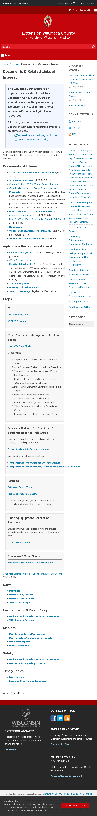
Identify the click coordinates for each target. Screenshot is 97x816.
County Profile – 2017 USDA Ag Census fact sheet (35, 184)
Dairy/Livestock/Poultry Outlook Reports (30, 638)
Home (5, 63)
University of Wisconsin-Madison (48, 38)
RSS (74, 134)
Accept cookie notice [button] (75, 806)
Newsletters (15, 227)
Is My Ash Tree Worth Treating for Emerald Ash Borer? (37, 219)
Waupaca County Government (66, 776)
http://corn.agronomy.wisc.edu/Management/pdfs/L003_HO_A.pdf (45, 466)
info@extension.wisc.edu (56, 794)
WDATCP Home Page (20, 291)
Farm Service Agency (20, 252)
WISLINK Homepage (19, 602)
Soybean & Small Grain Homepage (35, 562)
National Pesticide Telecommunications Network (34, 616)
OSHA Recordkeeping (20, 260)
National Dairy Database (22, 594)
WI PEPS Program (17, 321)
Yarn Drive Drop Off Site (81, 306)
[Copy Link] (23, 693)
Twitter (76, 127)
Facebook (77, 121)
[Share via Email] (18, 693)
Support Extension (86, 3)
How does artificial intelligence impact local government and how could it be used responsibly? (80, 257)
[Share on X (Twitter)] (14, 694)
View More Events (77, 105)
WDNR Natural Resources (22, 620)
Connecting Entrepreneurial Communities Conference (81, 240)
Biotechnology (16, 677)
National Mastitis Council (22, 598)
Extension (13, 487)
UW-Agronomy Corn (18, 314)
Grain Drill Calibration (19, 542)
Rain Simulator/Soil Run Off (23, 264)
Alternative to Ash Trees (22, 180)
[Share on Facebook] (11, 693)
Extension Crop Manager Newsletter (28, 681)
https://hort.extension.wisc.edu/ (28, 139)
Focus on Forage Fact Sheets (22, 493)
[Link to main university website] (25, 725)
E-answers (10, 749)
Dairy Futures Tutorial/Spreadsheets (28, 634)
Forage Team (25, 487)
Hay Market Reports (19, 641)
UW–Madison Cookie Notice (32, 810)
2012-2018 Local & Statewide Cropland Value (32, 172)
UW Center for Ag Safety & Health (27, 663)
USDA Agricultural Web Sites (24, 287)
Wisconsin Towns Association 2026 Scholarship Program (79, 283)
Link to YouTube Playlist (20, 346)
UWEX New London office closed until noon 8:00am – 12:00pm (81, 79)
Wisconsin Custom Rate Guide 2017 (27, 238)
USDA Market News (19, 645)
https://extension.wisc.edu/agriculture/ (32, 135)
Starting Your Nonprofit (80, 301)
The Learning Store (19, 283)
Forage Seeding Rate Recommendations (28, 449)
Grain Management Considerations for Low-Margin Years (32, 573)
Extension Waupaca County (48, 33)
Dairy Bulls (14, 590)
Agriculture (14, 63)
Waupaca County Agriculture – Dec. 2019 (30, 230)
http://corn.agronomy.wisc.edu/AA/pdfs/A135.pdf (36, 462)
